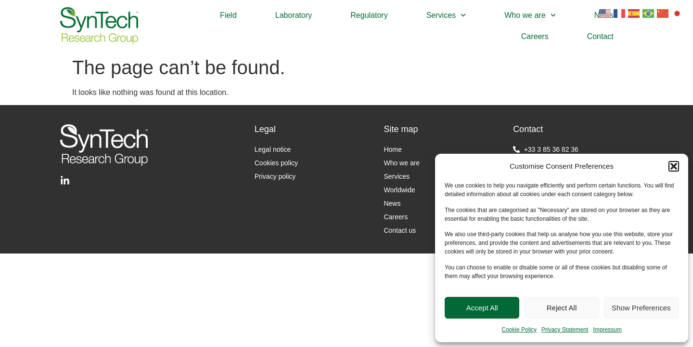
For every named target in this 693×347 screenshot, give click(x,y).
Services (446, 15)
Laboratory (293, 15)
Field (228, 15)
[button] (674, 166)
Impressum (607, 329)
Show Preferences (641, 308)
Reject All (562, 308)
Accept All (482, 308)
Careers (535, 36)
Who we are (530, 15)
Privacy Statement (564, 329)
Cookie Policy (519, 329)
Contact (600, 36)
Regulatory (368, 15)
